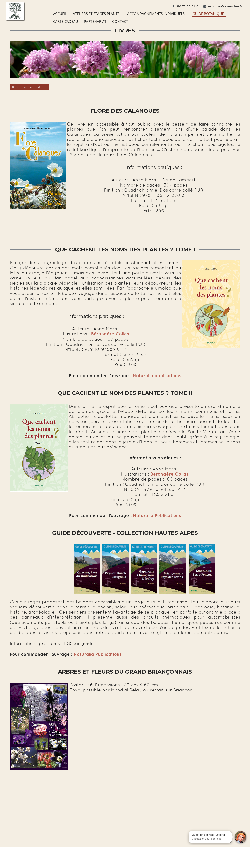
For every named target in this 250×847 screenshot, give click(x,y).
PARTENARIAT (95, 21)
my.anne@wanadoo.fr (225, 6)
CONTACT (120, 21)
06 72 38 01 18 (187, 6)
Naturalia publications (157, 375)
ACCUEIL (60, 13)
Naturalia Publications (157, 515)
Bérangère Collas (169, 474)
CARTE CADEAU (65, 21)
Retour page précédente (29, 86)
